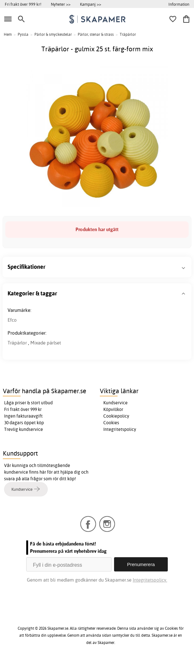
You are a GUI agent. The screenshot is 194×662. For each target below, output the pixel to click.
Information (178, 4)
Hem (8, 34)
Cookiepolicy (116, 416)
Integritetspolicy (119, 429)
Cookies (111, 423)
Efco (12, 320)
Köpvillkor (113, 409)
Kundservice (115, 403)
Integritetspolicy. (150, 580)
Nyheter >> (60, 4)
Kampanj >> (90, 4)
